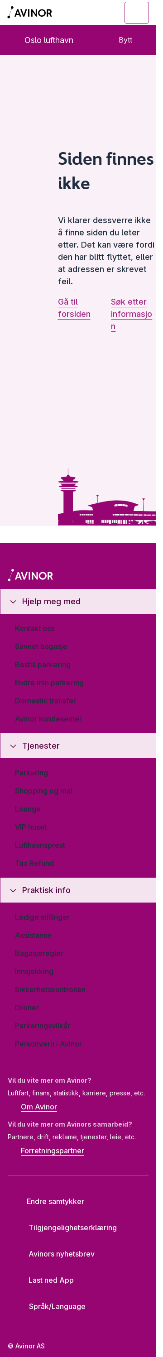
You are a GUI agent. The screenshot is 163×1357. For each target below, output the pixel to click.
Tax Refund (34, 863)
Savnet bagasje (41, 646)
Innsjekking (34, 971)
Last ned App (44, 1280)
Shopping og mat (44, 790)
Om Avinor (32, 1107)
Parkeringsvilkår (42, 1025)
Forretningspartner (46, 1151)
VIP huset (31, 826)
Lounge (28, 808)
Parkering (31, 772)
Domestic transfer (45, 700)
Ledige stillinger (42, 917)
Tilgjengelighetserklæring (65, 1227)
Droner (27, 1007)
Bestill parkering (43, 664)
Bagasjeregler (39, 953)
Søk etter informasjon (131, 314)
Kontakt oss (34, 628)
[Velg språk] (57, 1306)
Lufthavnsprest (40, 845)
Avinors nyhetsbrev (54, 1253)
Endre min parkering (49, 682)
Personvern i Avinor (48, 1043)
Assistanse (33, 935)
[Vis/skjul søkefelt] (87, 12)
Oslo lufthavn (41, 40)
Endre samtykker (49, 1201)
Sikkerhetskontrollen (50, 989)
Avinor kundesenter (48, 718)
